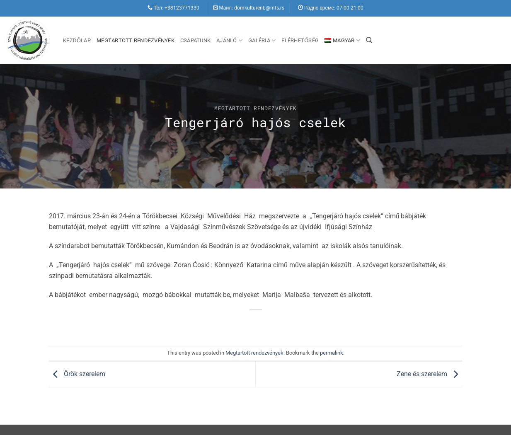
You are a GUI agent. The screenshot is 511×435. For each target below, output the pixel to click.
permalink (331, 353)
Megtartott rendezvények (135, 40)
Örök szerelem (77, 374)
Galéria (262, 40)
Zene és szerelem (429, 374)
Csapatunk (195, 40)
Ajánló (229, 40)
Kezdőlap (77, 40)
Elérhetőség (300, 40)
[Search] (369, 40)
